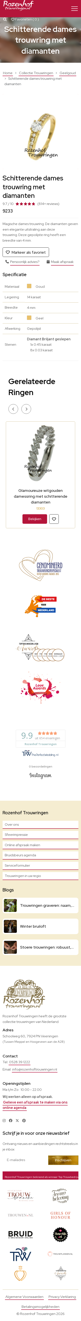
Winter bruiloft (33, 926)
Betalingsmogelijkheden (40, 1306)
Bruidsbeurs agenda (20, 855)
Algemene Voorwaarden (24, 1296)
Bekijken (34, 519)
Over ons (12, 824)
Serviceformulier (17, 865)
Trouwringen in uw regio (23, 876)
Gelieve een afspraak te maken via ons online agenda (35, 1105)
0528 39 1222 (19, 1062)
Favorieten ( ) (25, 19)
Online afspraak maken (22, 845)
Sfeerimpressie (16, 834)
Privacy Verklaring (62, 1296)
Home (8, 73)
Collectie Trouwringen (36, 73)
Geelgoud (68, 73)
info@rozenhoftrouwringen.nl (34, 1069)
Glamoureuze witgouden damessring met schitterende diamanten (40, 496)
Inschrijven (63, 1160)
